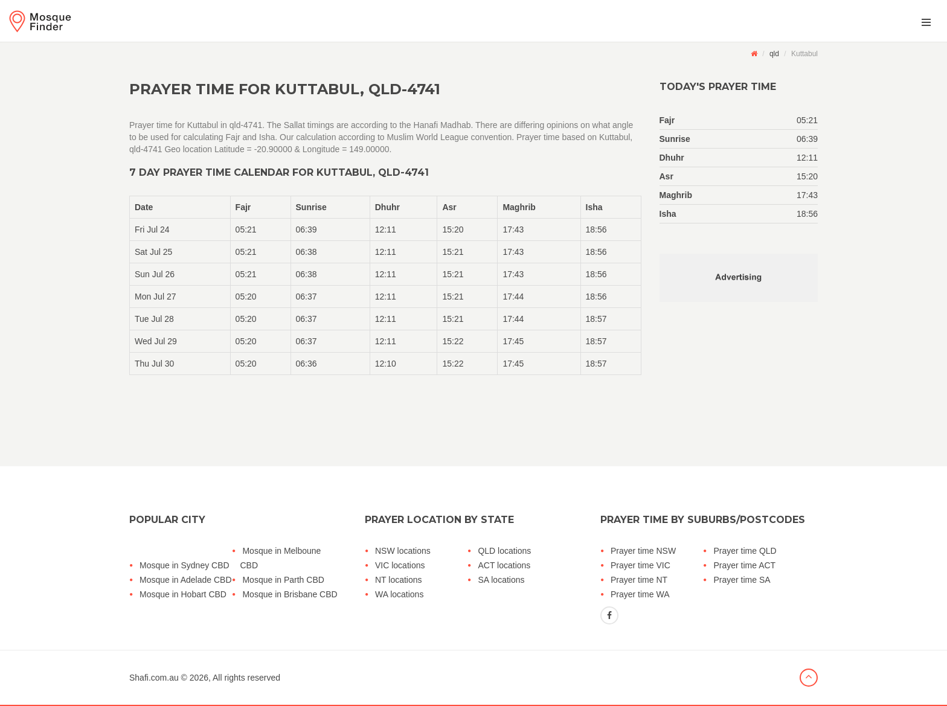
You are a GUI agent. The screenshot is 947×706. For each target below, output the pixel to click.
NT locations (398, 580)
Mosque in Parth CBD (283, 580)
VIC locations (400, 565)
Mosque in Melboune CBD (280, 558)
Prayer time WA (640, 594)
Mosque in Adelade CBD (186, 580)
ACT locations (504, 565)
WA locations (399, 594)
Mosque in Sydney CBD (185, 565)
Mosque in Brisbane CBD (289, 594)
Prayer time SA (741, 580)
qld (774, 54)
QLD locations (504, 551)
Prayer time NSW (643, 551)
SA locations (501, 580)
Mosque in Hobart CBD (183, 594)
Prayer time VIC (640, 565)
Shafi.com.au (154, 677)
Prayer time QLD (744, 551)
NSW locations (403, 551)
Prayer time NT (639, 580)
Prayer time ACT (744, 565)
